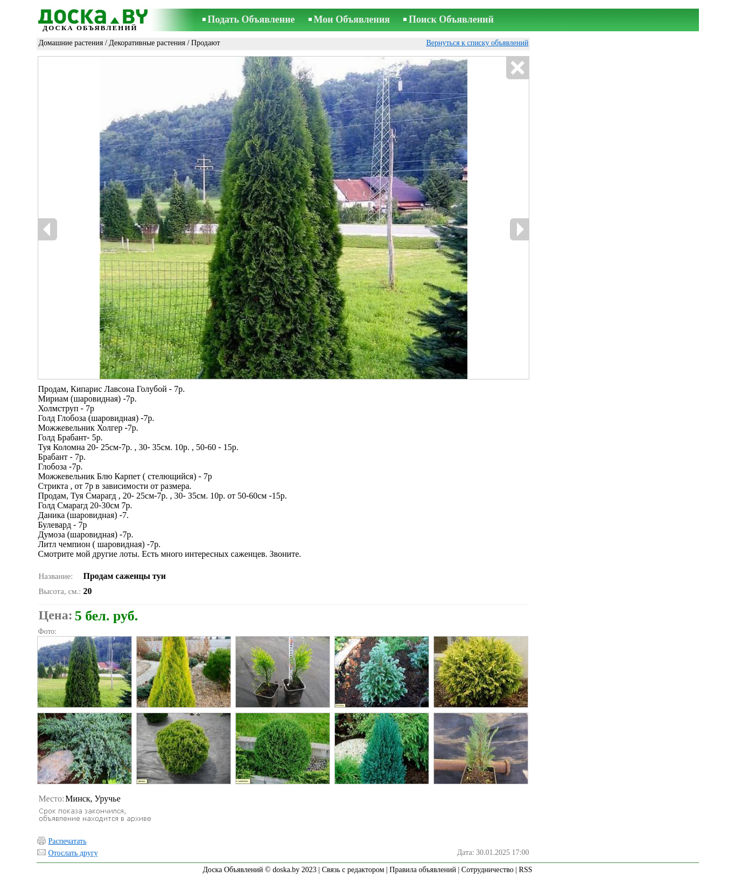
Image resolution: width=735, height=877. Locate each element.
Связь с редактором (353, 870)
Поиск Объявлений (451, 19)
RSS (526, 870)
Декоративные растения (147, 43)
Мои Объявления (352, 19)
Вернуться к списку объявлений (477, 43)
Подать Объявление (251, 19)
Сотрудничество (487, 870)
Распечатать (67, 841)
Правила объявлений (422, 870)
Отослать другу (73, 853)
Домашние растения (71, 43)
